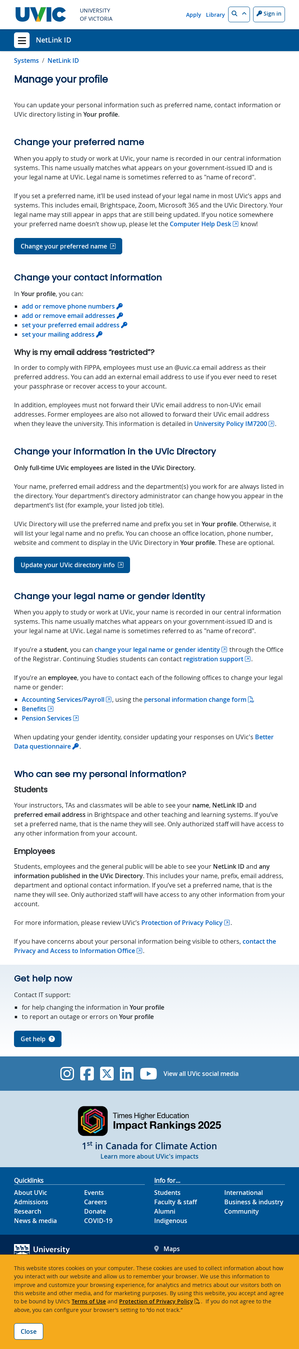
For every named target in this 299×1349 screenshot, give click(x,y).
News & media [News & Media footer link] (35, 1220)
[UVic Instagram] (67, 1073)
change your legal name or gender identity (157, 649)
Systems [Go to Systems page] (26, 60)
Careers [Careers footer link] (95, 1202)
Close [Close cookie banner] (29, 1331)
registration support (213, 659)
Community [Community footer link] (241, 1211)
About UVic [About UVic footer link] (30, 1192)
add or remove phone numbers (68, 306)
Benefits (34, 709)
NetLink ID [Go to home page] (63, 60)
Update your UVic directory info (68, 565)
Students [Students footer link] (167, 1192)
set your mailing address (58, 334)
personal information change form (195, 699)
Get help (38, 1039)
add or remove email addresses (68, 315)
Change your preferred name (64, 246)
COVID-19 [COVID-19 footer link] (98, 1220)
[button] (239, 14)
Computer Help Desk (200, 224)
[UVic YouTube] (148, 1073)
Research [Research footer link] (27, 1211)
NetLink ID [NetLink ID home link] (53, 39)
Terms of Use (89, 1301)
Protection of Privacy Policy (156, 1301)
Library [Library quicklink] (215, 14)
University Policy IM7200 (230, 423)
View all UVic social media (201, 1073)
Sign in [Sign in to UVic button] (269, 13)
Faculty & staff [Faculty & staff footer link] (175, 1202)
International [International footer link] (243, 1192)
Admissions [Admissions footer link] (31, 1202)
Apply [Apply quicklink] (193, 14)
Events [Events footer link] (94, 1192)
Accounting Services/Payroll (63, 699)
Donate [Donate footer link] (95, 1211)
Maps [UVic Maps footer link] (167, 1248)
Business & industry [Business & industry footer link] (253, 1202)
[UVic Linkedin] (127, 1073)
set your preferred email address (71, 325)
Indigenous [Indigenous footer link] (170, 1220)
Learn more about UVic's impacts (149, 1156)
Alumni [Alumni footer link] (164, 1211)
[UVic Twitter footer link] (107, 1073)
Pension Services (47, 718)
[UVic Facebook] (87, 1073)
